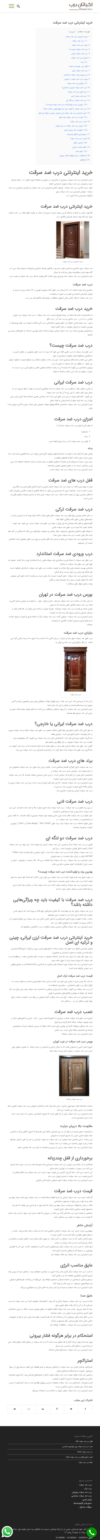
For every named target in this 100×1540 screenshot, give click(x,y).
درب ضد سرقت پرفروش (82, 1492)
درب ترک (88, 1488)
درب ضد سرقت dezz (84, 1451)
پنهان (72, 32)
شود (11, 268)
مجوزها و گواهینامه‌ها (83, 1503)
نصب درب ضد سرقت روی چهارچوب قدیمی (77, 1446)
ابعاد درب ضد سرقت (85, 1462)
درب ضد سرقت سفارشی (81, 1496)
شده (68, 195)
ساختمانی (83, 319)
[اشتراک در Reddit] (29, 1409)
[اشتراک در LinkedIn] (43, 1409)
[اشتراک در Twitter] (71, 1409)
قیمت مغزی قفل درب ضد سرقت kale (79, 1457)
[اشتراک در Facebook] (85, 1409)
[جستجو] (17, 6)
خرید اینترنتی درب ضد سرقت (72, 22)
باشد (70, 290)
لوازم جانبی (87, 1499)
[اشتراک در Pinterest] (57, 1409)
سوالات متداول (85, 1507)
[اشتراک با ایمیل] (15, 1409)
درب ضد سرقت (85, 1485)
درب (19, 212)
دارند (23, 180)
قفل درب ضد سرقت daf (84, 1441)
